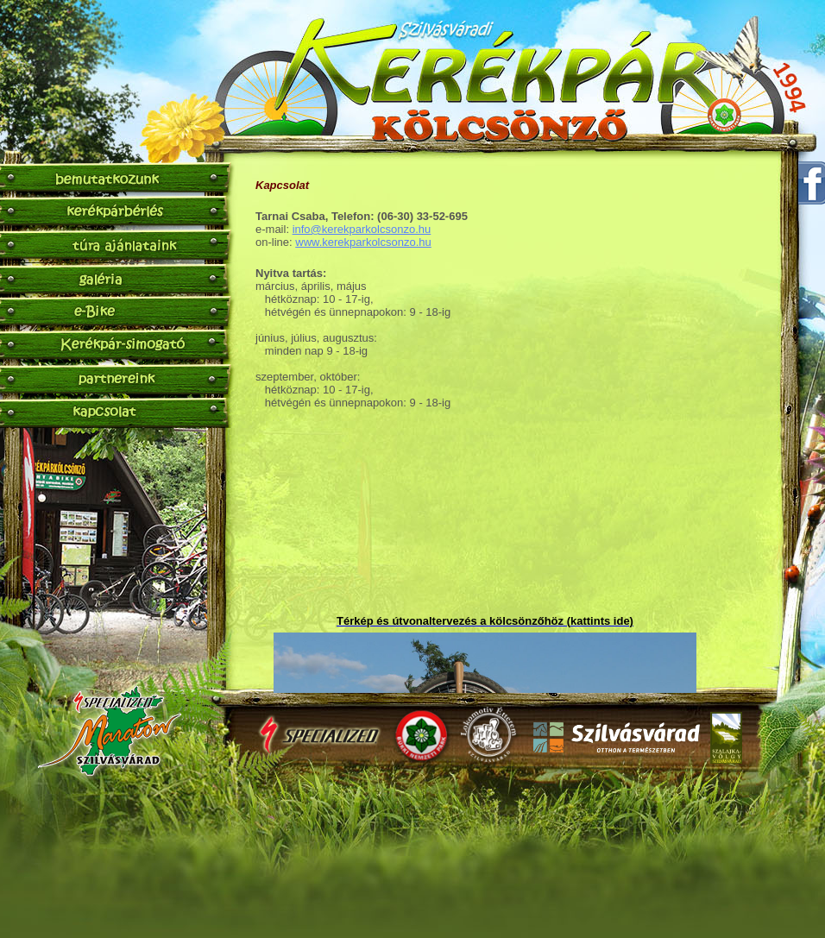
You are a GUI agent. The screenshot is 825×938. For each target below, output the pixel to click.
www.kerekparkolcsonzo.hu (363, 242)
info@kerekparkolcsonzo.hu (362, 229)
